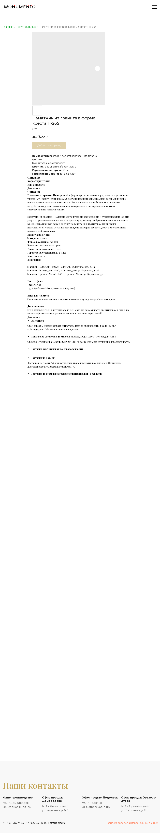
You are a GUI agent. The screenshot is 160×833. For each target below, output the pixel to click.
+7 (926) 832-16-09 (36, 822)
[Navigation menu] (154, 7)
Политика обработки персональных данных (131, 822)
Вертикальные (26, 26)
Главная (8, 26)
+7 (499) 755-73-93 (13, 822)
